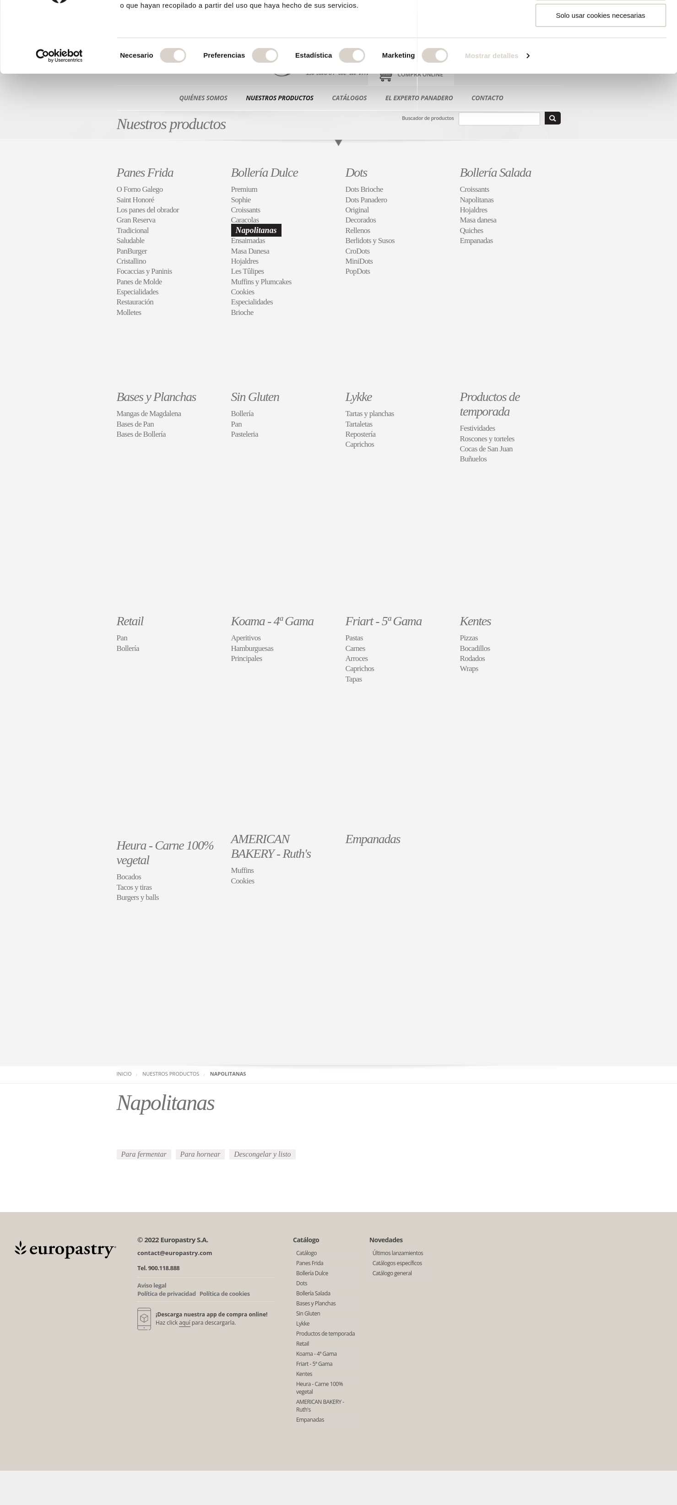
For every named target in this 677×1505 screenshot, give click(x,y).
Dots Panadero (366, 199)
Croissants (245, 210)
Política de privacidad (166, 1293)
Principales (246, 658)
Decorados (361, 220)
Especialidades (138, 291)
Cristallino (131, 261)
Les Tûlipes (247, 271)
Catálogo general (392, 1273)
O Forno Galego (140, 189)
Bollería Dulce (264, 172)
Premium (244, 189)
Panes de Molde (139, 281)
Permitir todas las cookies (601, 23)
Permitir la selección (600, 50)
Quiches (471, 230)
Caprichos (360, 444)
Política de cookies (225, 1293)
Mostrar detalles (492, 116)
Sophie (241, 199)
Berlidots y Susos (370, 240)
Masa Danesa (250, 251)
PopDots (358, 271)
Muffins (242, 870)
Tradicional (133, 230)
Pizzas (469, 637)
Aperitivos (246, 637)
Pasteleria (244, 434)
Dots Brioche (364, 189)
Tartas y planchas (370, 413)
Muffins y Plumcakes (261, 281)
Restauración (135, 302)
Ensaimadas (248, 240)
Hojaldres (245, 261)
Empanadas (476, 240)
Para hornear (200, 1154)
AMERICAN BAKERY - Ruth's (271, 846)
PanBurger (132, 251)
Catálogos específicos (397, 1263)
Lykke (359, 397)
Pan (236, 424)
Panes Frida (145, 172)
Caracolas (245, 220)
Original (357, 210)
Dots (356, 172)
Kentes (475, 621)
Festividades (477, 428)
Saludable (131, 240)
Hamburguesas (252, 648)
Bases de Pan (135, 424)
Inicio (124, 1073)
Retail (130, 621)
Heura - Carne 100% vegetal (319, 1388)
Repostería (361, 434)
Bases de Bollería (141, 434)
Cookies (243, 291)
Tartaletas (359, 424)
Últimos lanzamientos (398, 1253)
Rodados (472, 658)
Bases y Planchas (156, 397)
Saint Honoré (135, 199)
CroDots (358, 251)
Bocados (129, 876)
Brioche (242, 312)
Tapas (354, 679)
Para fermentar (144, 1154)
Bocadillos (475, 648)
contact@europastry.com (174, 1253)
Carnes (355, 648)
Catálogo (306, 1253)
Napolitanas (256, 230)
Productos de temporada (490, 404)
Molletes (129, 312)
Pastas (354, 637)
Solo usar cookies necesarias (600, 76)
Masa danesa (478, 220)
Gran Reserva (136, 220)
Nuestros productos (170, 1073)
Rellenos (358, 230)
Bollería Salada (495, 172)
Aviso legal (151, 1285)
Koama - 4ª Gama (272, 621)
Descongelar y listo (262, 1154)
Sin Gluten (255, 397)
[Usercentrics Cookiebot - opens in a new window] (59, 117)
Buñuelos (473, 459)
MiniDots (359, 261)
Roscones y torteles (487, 438)
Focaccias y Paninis (144, 271)
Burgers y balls (138, 897)
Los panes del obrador (148, 210)
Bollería (242, 413)
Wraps (469, 668)
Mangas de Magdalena (149, 413)
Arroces (357, 658)
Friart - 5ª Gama (384, 621)
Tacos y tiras (134, 887)
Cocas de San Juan (486, 448)
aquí (184, 1322)
